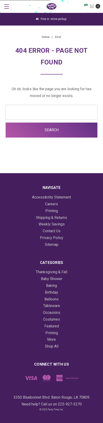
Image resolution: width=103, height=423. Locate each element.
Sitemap (51, 244)
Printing (51, 211)
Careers (51, 204)
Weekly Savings (52, 224)
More (51, 339)
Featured (51, 326)
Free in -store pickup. (51, 19)
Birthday (51, 292)
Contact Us (51, 231)
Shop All (51, 346)
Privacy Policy (51, 238)
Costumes (51, 319)
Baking (51, 285)
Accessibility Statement (51, 197)
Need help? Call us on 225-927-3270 (51, 404)
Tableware (51, 305)
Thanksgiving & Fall (51, 272)
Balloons (51, 299)
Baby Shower (51, 279)
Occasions (51, 312)
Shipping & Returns (51, 217)
